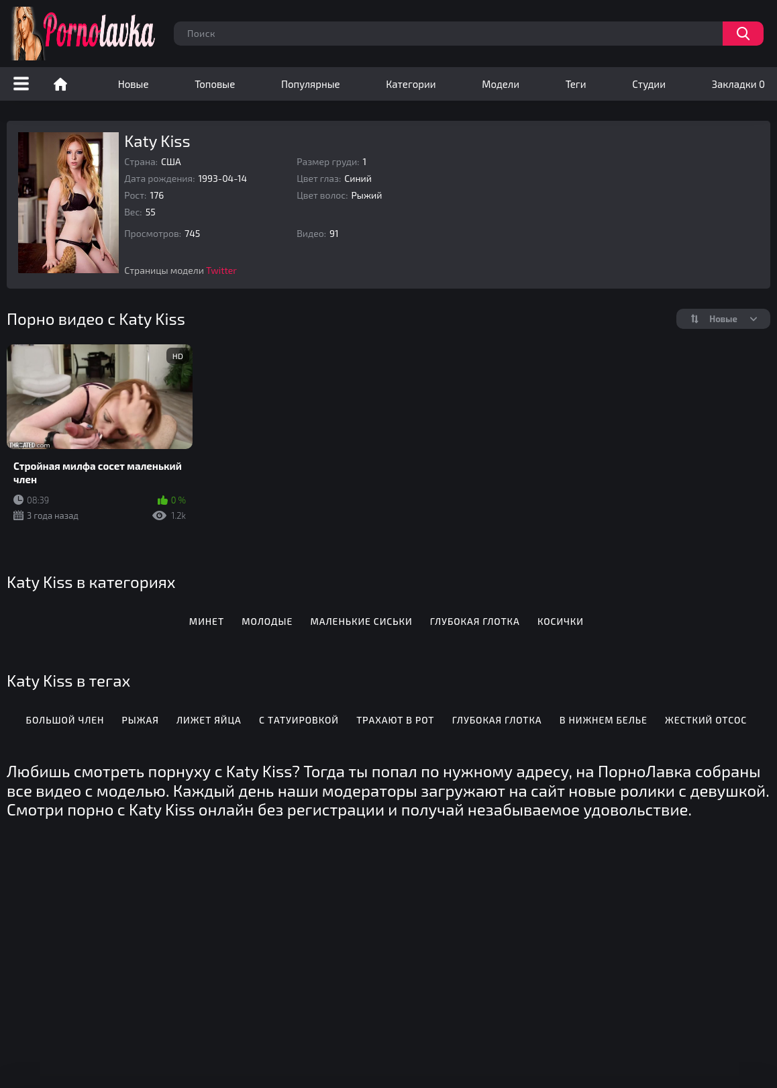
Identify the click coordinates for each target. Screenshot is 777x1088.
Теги (576, 84)
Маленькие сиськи (362, 621)
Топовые (215, 84)
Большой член (65, 720)
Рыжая (140, 720)
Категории (410, 84)
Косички (560, 621)
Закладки (738, 84)
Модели (500, 84)
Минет (206, 621)
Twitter (221, 270)
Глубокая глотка (475, 621)
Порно (60, 84)
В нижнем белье (604, 720)
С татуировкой (299, 720)
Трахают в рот (395, 720)
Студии (649, 84)
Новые (133, 84)
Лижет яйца (209, 720)
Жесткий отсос (706, 720)
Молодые (267, 621)
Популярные (310, 84)
